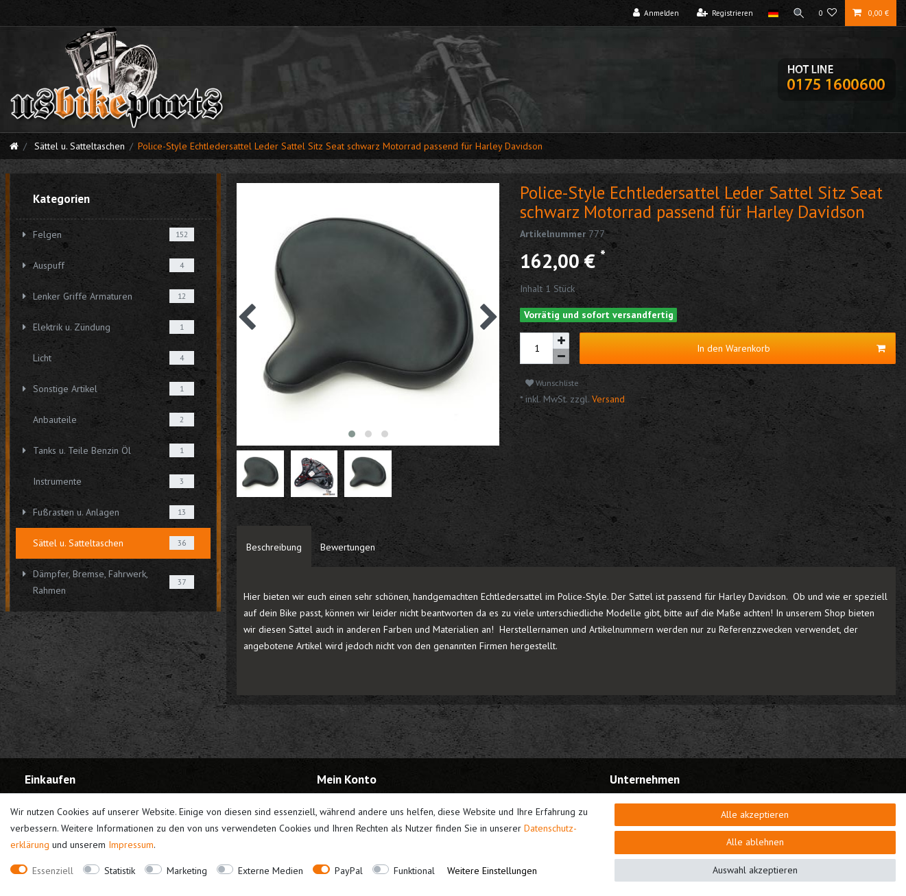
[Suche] (797, 13)
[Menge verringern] (561, 357)
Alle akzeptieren (755, 814)
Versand (607, 399)
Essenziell (52, 870)
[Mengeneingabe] (536, 348)
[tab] (274, 546)
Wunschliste (552, 383)
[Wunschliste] (828, 13)
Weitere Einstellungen (492, 870)
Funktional (414, 870)
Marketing (187, 870)
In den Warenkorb (791, 348)
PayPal (349, 870)
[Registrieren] (723, 13)
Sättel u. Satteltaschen (78, 146)
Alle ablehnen (755, 842)
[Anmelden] (653, 13)
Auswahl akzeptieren (755, 870)
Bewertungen (347, 547)
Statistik (119, 870)
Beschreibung (274, 547)
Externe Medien (270, 870)
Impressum (131, 844)
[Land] (770, 13)
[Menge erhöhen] (561, 340)
